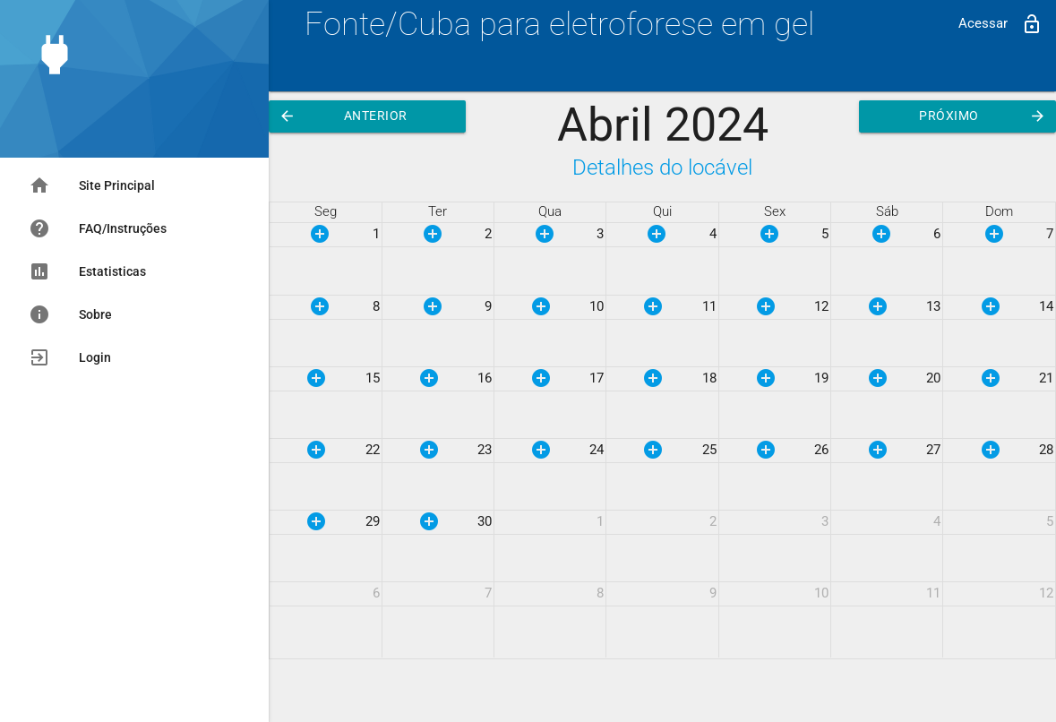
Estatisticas (87, 271)
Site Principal (92, 185)
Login (70, 357)
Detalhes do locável (662, 167)
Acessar (1000, 24)
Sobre (70, 314)
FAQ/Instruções (98, 228)
